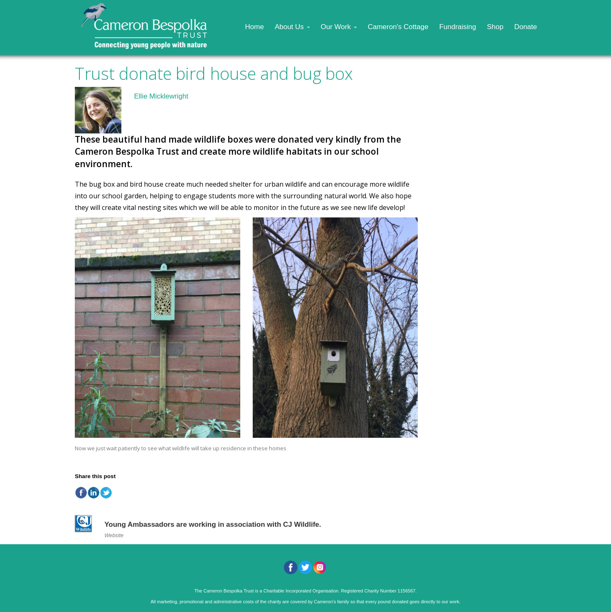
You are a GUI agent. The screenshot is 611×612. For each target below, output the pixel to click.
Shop (495, 27)
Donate (525, 27)
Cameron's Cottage (398, 27)
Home (254, 27)
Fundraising (457, 27)
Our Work (339, 27)
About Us (292, 27)
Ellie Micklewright (161, 96)
